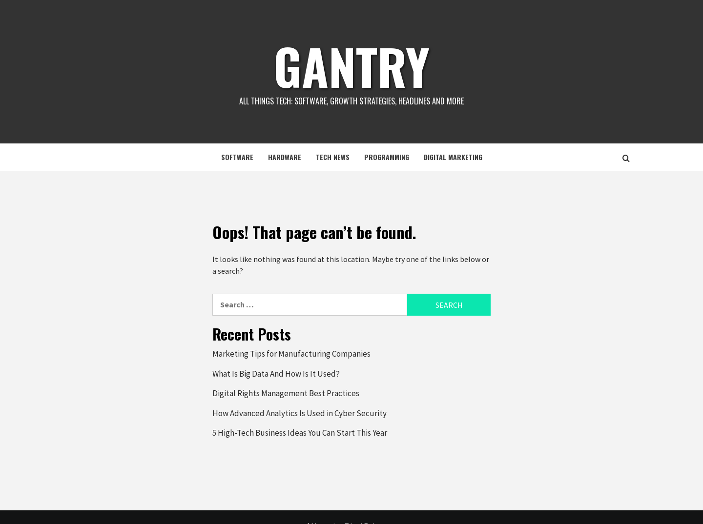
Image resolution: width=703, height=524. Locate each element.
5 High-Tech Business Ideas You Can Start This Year (299, 432)
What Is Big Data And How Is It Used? (276, 373)
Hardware (284, 157)
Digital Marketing (453, 157)
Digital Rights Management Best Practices (285, 393)
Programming (386, 157)
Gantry (351, 66)
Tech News (333, 157)
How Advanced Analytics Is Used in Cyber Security (299, 413)
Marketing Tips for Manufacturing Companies (291, 353)
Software (237, 157)
